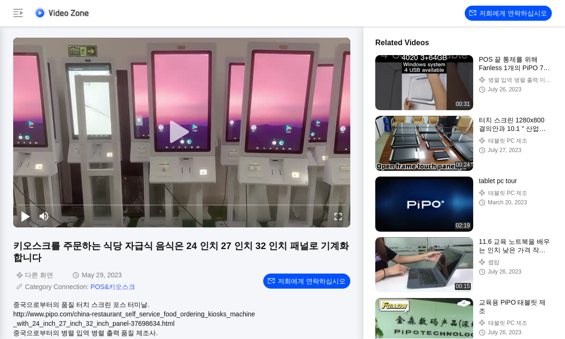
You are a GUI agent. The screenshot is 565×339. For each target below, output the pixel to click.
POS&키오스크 (112, 287)
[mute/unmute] (44, 216)
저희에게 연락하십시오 (508, 13)
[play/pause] (25, 216)
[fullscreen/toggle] (338, 216)
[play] (182, 132)
